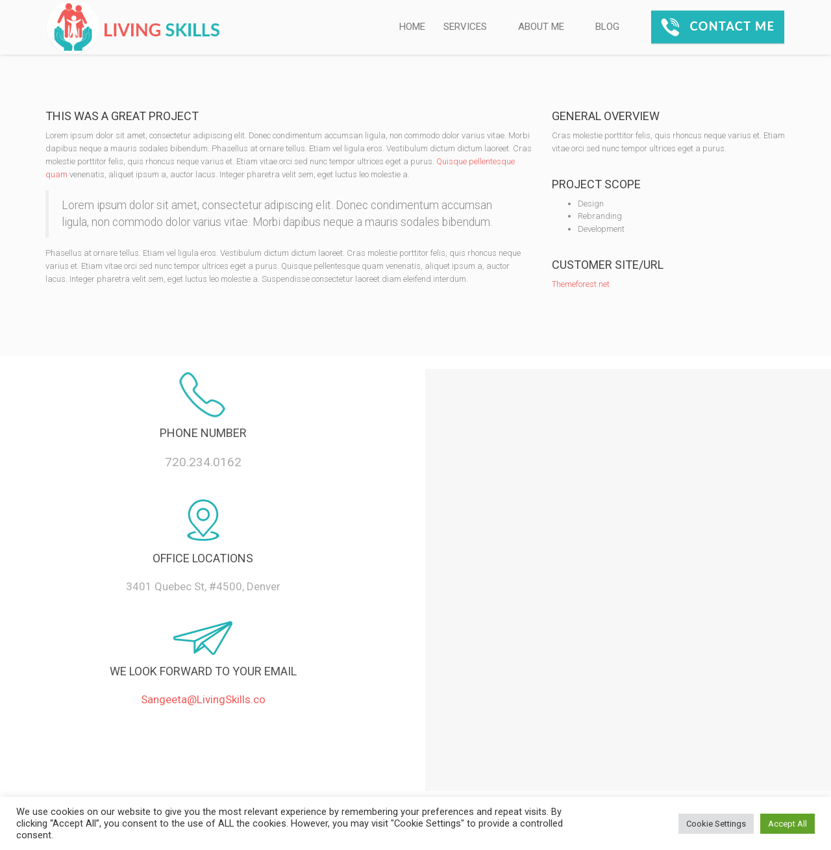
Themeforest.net (581, 284)
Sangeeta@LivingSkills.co (203, 699)
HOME (412, 26)
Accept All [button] (787, 824)
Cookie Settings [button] (716, 824)
